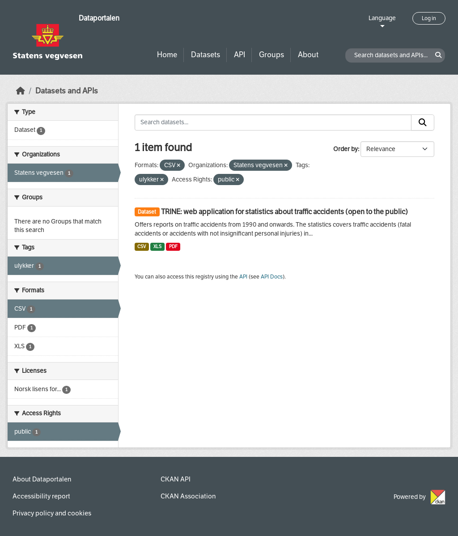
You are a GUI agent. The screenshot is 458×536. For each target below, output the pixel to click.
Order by (345, 149)
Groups (271, 54)
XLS (157, 246)
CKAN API (176, 479)
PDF (173, 246)
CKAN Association (188, 496)
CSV (141, 246)
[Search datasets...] (273, 122)
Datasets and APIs (66, 91)
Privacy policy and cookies (52, 513)
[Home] (20, 91)
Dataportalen (99, 18)
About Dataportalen (42, 479)
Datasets (205, 54)
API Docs (272, 277)
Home (167, 54)
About (308, 54)
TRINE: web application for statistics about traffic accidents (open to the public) (284, 211)
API (239, 54)
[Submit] (422, 122)
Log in (429, 18)
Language (382, 18)
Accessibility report (41, 496)
